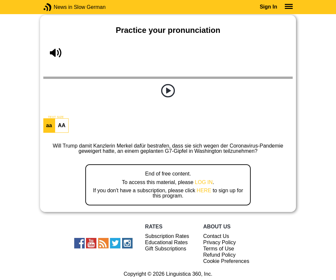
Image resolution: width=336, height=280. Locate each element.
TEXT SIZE (56, 117)
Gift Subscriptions (165, 248)
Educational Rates (166, 242)
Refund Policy (219, 255)
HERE (204, 190)
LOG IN (204, 182)
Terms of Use (218, 248)
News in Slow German (57, 7)
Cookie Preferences (226, 261)
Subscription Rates (167, 236)
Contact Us (216, 236)
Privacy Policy (219, 242)
